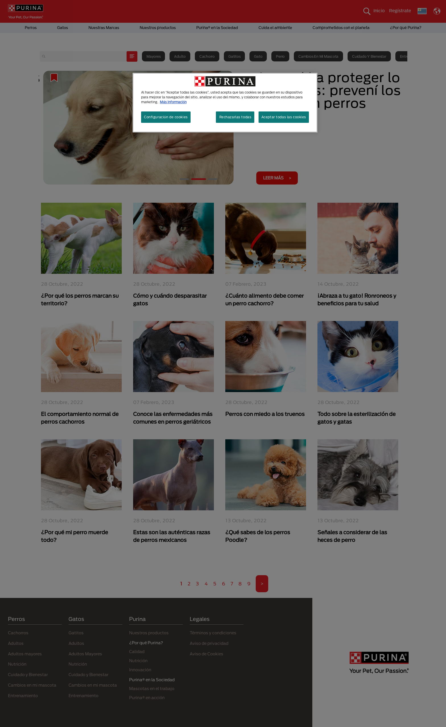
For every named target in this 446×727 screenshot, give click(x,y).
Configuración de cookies (166, 117)
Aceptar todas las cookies (283, 117)
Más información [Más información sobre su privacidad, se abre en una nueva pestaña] (173, 102)
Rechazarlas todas (235, 117)
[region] (225, 102)
